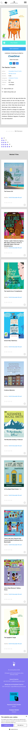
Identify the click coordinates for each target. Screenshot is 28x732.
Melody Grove (12, 73)
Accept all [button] (7, 725)
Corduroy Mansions (9, 390)
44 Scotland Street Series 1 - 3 (12, 489)
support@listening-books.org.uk (18, 686)
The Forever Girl (8, 191)
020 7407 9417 (7, 681)
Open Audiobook (14, 49)
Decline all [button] (21, 725)
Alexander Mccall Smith (15, 71)
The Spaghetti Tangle (10, 637)
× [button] (26, 716)
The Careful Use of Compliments (13, 291)
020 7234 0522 (6, 686)
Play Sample (14, 43)
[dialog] (14, 723)
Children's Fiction (13, 78)
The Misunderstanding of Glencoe (13, 439)
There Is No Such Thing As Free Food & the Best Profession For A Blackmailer (13, 540)
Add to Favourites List (9, 92)
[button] (25, 2)
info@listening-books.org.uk (17, 681)
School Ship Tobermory (10, 340)
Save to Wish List (7, 89)
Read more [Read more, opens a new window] (13, 722)
